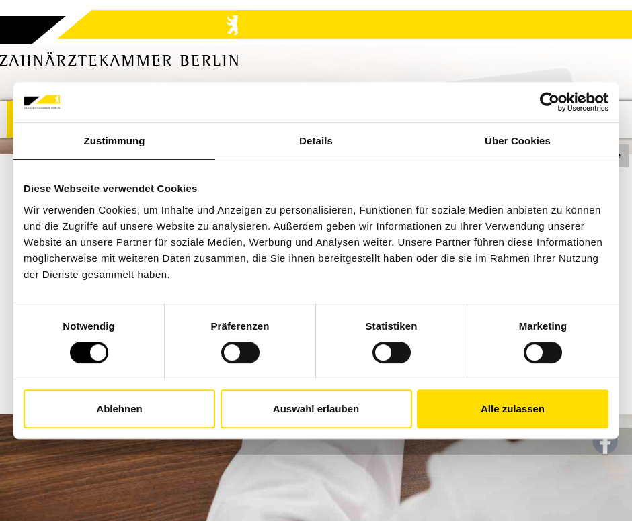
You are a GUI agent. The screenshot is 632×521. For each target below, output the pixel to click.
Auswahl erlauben (316, 408)
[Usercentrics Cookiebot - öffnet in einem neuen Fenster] (549, 102)
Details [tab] (316, 140)
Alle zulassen (513, 408)
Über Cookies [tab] (518, 140)
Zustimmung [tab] (114, 140)
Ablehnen (119, 408)
